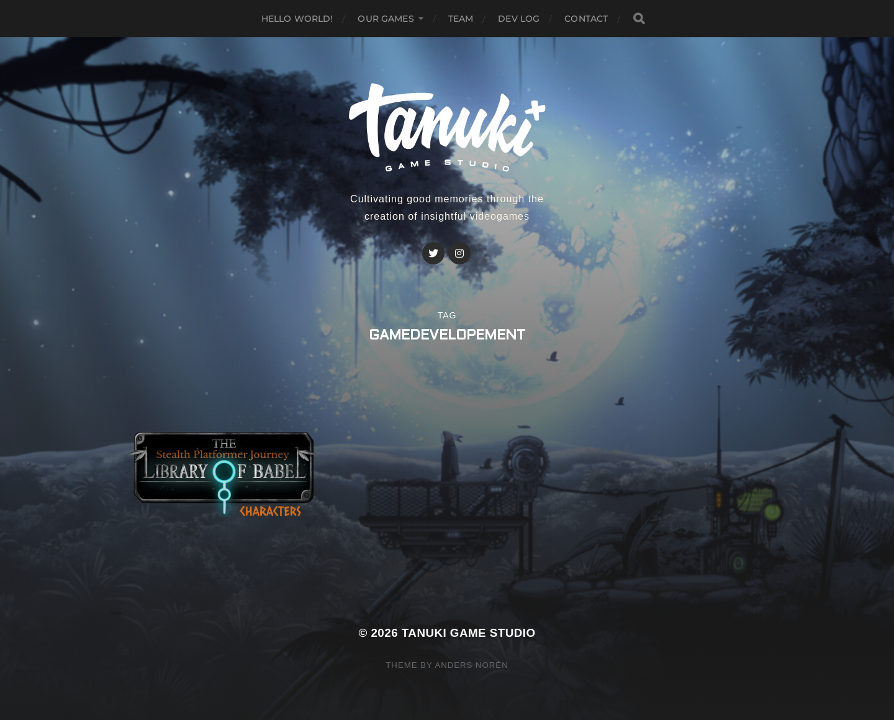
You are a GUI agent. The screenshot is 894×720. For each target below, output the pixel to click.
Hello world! (297, 18)
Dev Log (519, 18)
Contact (586, 18)
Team (461, 18)
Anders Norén (471, 665)
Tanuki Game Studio (469, 632)
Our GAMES (385, 18)
